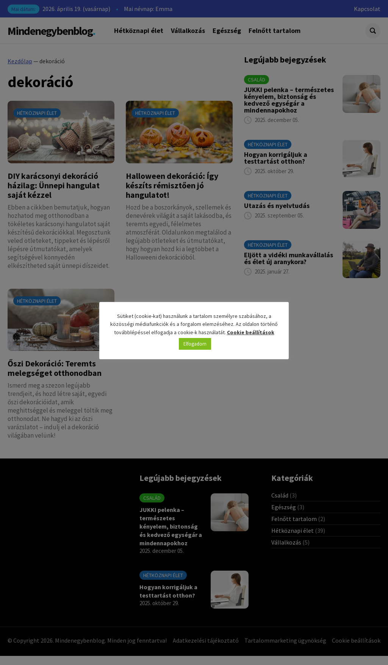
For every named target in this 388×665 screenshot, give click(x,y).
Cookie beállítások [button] (250, 332)
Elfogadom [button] (195, 344)
